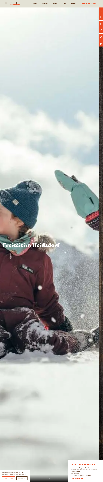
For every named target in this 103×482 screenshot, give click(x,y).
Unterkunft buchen (89, 3)
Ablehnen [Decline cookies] (22, 478)
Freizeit (35, 3)
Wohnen (73, 3)
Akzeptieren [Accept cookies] (8, 478)
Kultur (55, 3)
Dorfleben (45, 3)
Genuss (64, 3)
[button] (49, 478)
